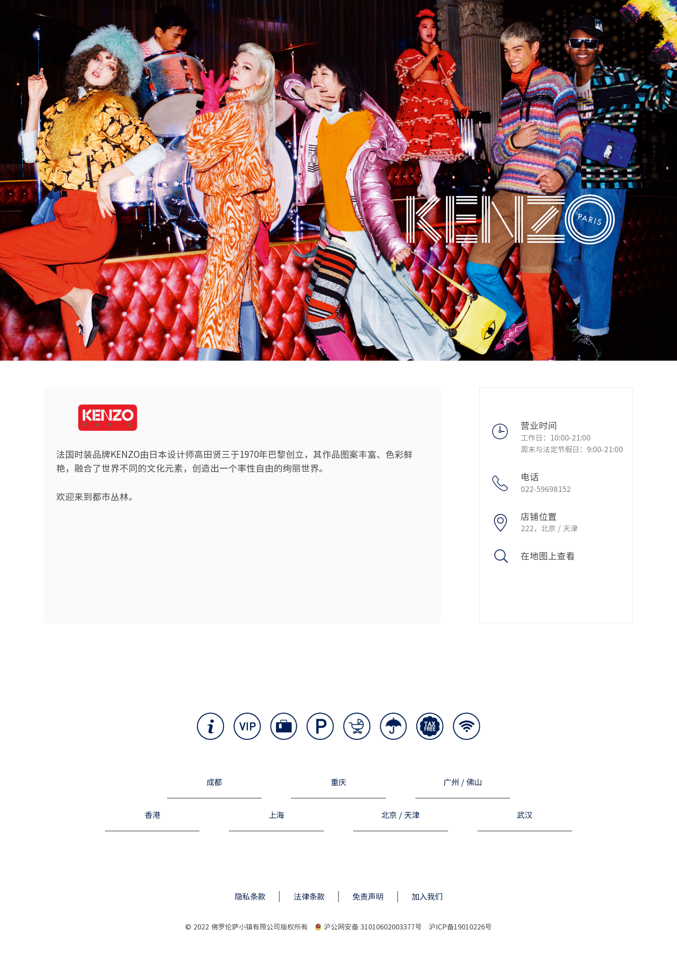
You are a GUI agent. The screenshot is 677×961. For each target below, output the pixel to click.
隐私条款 (250, 897)
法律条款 (309, 897)
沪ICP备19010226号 (460, 926)
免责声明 (367, 897)
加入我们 (427, 897)
